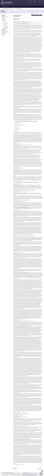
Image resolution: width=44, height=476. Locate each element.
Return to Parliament (5, 6)
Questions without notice (5, 31)
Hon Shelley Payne (5, 22)
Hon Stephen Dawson (5, 27)
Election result (4, 19)
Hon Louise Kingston (5, 26)
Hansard (11, 8)
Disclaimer (8, 472)
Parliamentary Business (6, 8)
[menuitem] (5, 7)
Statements (3, 30)
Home (2, 8)
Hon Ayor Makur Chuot (5, 28)
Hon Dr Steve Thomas (5, 23)
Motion (3, 21)
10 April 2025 (17, 8)
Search (14, 8)
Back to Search (3, 12)
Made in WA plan (4, 20)
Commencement (4, 15)
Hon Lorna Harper (5, 25)
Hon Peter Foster (5, 24)
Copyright (12, 472)
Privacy (6, 472)
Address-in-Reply (4, 29)
